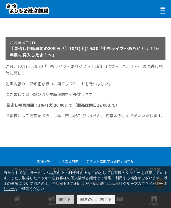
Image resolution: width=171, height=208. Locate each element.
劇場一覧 (43, 161)
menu (162, 13)
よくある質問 (68, 161)
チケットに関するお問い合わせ (110, 161)
